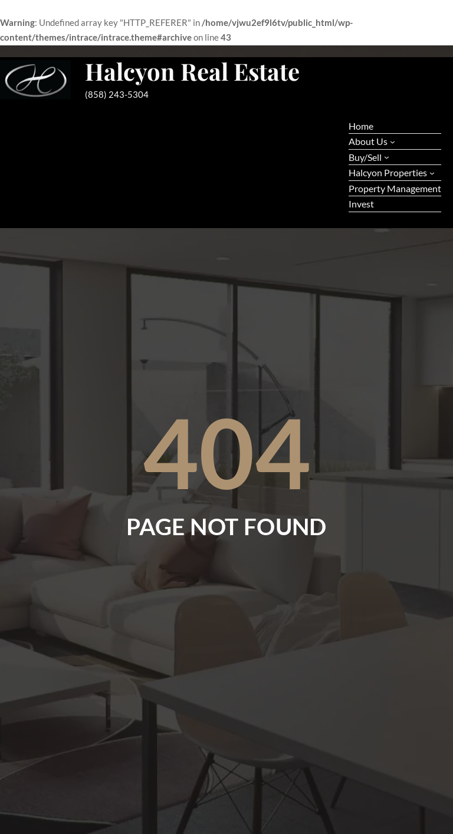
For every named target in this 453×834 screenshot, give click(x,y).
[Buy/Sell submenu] (386, 157)
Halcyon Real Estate (192, 71)
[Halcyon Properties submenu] (432, 173)
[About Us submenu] (392, 141)
